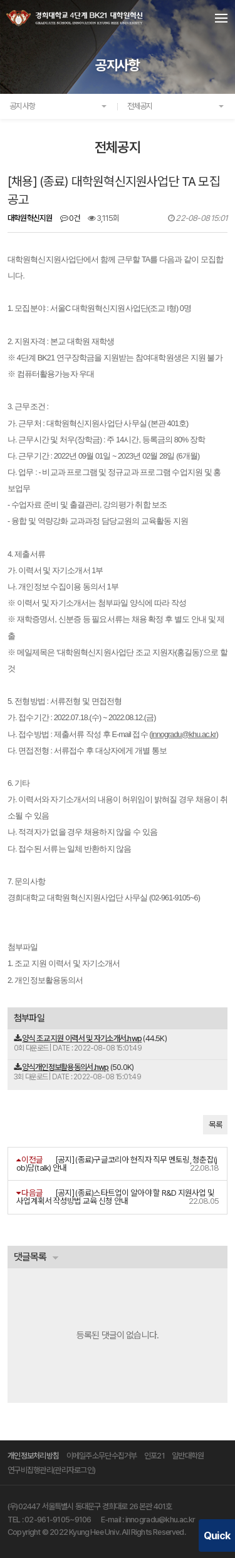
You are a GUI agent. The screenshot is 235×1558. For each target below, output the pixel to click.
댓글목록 (30, 1257)
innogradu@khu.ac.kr (160, 1519)
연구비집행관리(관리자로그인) (51, 1470)
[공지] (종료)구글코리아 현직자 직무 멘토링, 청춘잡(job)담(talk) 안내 (116, 1163)
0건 (70, 218)
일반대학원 (188, 1455)
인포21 (154, 1455)
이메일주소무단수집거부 (101, 1455)
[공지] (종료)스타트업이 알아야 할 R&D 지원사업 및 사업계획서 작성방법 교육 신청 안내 (115, 1197)
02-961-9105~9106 (57, 1519)
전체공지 (140, 106)
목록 (215, 1124)
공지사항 (22, 106)
